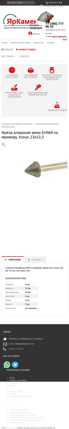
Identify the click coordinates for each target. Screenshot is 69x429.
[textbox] (20, 2)
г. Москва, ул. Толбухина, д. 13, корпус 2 (25, 339)
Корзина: (54, 2)
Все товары (8, 56)
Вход (45, 6)
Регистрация (58, 6)
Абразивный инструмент (20, 412)
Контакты (39, 43)
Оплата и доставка (20, 43)
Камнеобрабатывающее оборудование (27, 420)
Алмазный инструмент (19, 410)
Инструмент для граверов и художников (27, 417)
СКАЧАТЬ (36, 34)
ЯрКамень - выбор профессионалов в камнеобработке (13, 21)
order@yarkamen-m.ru (24, 344)
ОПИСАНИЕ (15, 260)
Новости (24, 56)
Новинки (7, 49)
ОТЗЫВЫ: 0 (37, 260)
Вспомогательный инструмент (23, 415)
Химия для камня (17, 422)
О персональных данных (20, 396)
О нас (5, 43)
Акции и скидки (26, 49)
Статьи (50, 43)
